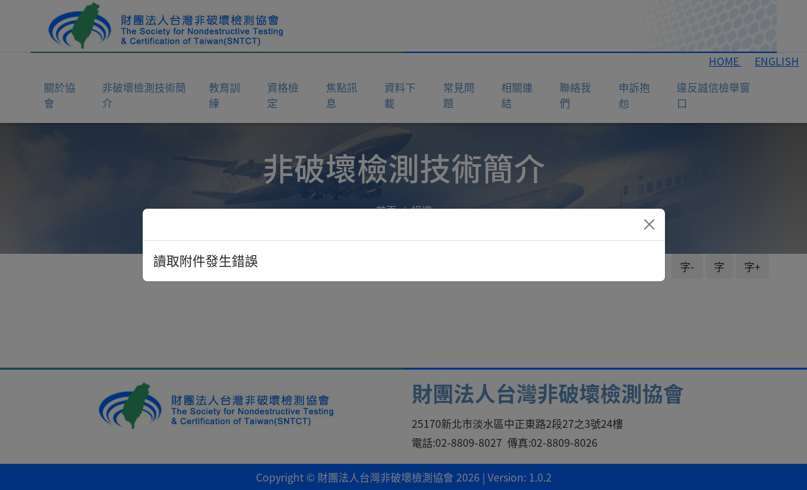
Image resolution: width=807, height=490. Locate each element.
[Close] (649, 224)
